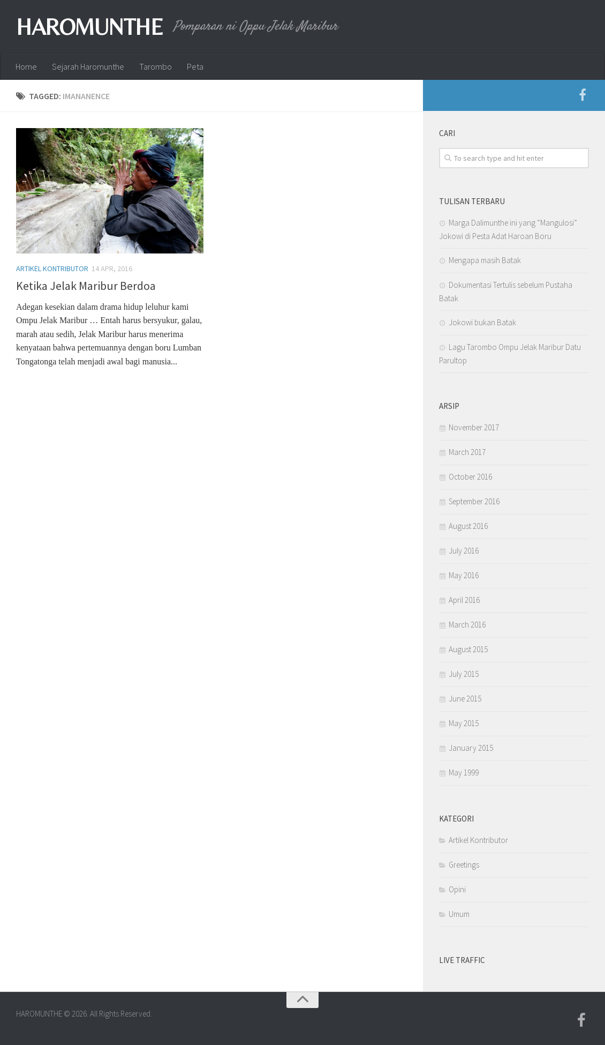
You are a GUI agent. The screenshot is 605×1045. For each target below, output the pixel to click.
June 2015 (465, 698)
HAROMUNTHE (89, 27)
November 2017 (474, 427)
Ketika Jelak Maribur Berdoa (86, 285)
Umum (459, 914)
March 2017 (467, 452)
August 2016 (468, 526)
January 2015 (471, 748)
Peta (195, 66)
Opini (457, 889)
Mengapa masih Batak (485, 260)
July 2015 (464, 674)
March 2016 (467, 624)
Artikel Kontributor (52, 268)
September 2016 (474, 501)
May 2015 (464, 723)
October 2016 (470, 477)
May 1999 (464, 772)
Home (26, 66)
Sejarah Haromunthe (88, 66)
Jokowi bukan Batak (482, 322)
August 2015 (468, 649)
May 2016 (464, 575)
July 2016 (464, 551)
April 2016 (464, 600)
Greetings (464, 865)
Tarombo (155, 66)
